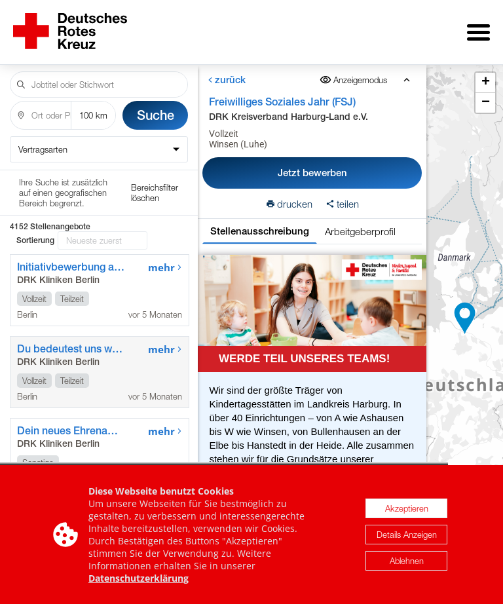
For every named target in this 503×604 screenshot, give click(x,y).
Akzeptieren (406, 510)
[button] (465, 313)
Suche (155, 105)
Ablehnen (407, 562)
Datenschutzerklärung (138, 580)
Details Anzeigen (407, 536)
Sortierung (35, 186)
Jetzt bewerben (312, 163)
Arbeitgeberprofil (360, 222)
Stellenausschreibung (259, 221)
